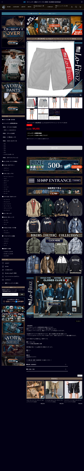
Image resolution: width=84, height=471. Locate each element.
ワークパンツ (7, 199)
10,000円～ (6, 256)
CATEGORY (16, 6)
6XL (5, 148)
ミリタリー (6, 241)
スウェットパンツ (8, 208)
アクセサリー (7, 233)
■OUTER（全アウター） (8, 165)
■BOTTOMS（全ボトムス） (9, 196)
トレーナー (6, 187)
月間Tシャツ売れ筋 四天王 (10, 130)
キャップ (6, 230)
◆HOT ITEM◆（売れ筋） (9, 119)
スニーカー (6, 222)
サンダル (6, 220)
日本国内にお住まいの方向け (54, 152)
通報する (80, 375)
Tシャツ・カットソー (9, 176)
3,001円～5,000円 (8, 251)
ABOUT (23, 6)
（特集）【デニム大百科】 (8, 133)
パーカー (6, 189)
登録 (22, 294)
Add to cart (54, 148)
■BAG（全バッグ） (7, 213)
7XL (5, 150)
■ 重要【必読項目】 (31, 364)
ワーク (5, 245)
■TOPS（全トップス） (8, 173)
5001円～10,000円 (8, 253)
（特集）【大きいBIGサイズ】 (9, 141)
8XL (5, 152)
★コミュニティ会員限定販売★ (9, 123)
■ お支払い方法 (30, 369)
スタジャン (6, 168)
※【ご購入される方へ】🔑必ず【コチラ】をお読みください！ (42, 13)
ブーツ (5, 224)
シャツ (5, 185)
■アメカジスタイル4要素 (8, 236)
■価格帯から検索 (6, 248)
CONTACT (50, 6)
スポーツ (6, 243)
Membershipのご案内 (39, 6)
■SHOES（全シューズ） (8, 217)
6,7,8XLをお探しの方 (9, 154)
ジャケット (6, 170)
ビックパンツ (7, 210)
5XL (5, 146)
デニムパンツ (7, 202)
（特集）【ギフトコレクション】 (10, 157)
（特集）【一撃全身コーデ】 (9, 137)
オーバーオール (7, 206)
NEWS (29, 6)
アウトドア (6, 239)
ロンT (5, 183)
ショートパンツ (7, 204)
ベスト (5, 178)
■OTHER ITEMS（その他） (9, 227)
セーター (6, 193)
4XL (5, 144)
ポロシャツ (6, 180)
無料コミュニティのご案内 (61, 6)
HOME (9, 6)
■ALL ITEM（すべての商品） (10, 161)
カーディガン (7, 191)
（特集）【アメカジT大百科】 (9, 127)
